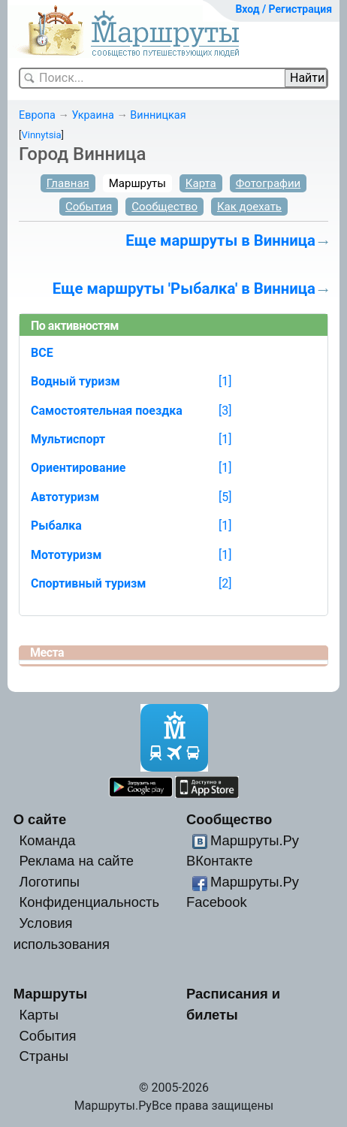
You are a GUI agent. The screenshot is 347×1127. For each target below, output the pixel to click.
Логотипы (50, 882)
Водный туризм (75, 381)
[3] (225, 410)
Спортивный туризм (88, 583)
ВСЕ (42, 353)
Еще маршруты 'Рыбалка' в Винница (184, 288)
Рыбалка (56, 525)
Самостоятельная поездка (107, 410)
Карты (39, 1015)
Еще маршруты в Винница (220, 240)
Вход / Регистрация (283, 9)
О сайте (40, 819)
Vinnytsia (41, 134)
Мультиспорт (68, 439)
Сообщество (164, 206)
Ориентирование (78, 468)
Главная (68, 183)
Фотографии (268, 183)
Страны (44, 1056)
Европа (37, 115)
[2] (225, 583)
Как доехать (249, 206)
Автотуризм (65, 497)
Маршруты (137, 183)
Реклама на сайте (77, 861)
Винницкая (158, 115)
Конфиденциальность (90, 902)
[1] (225, 381)
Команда (48, 840)
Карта (201, 183)
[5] (225, 497)
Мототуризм (66, 555)
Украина (92, 115)
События (88, 206)
